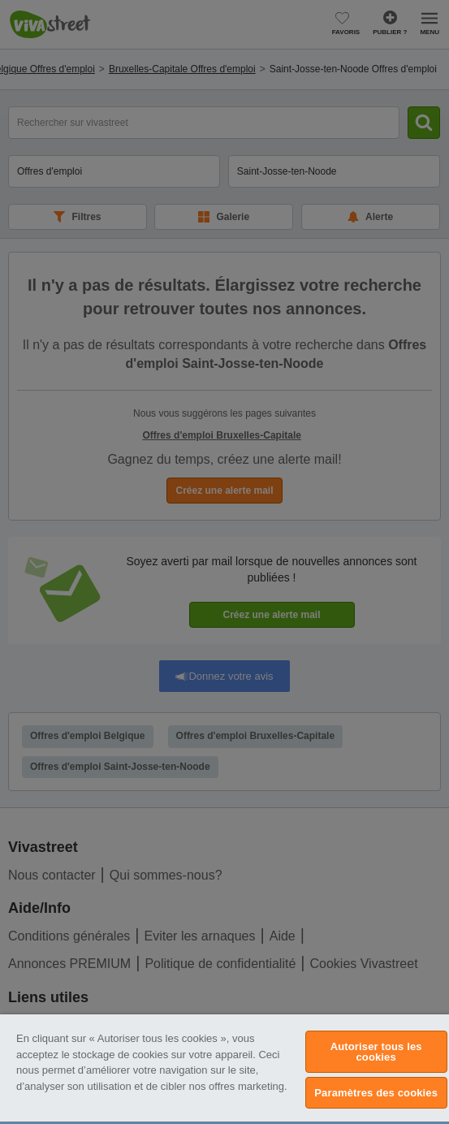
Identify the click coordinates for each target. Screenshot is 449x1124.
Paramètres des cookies (376, 1093)
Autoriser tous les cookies (376, 1051)
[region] (224, 1069)
